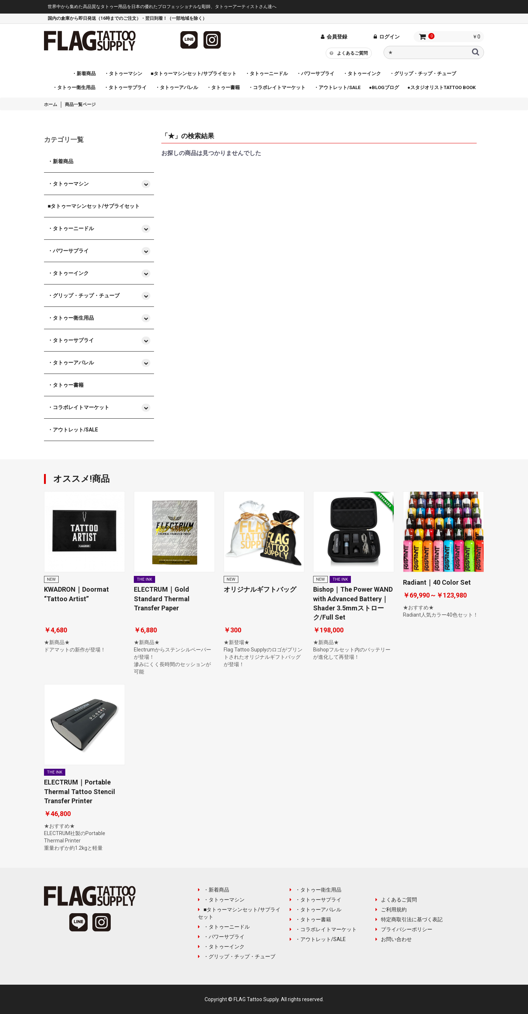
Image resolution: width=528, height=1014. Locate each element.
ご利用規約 (391, 909)
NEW (51, 579)
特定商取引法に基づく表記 (409, 919)
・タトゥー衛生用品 (315, 890)
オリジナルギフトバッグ (260, 589)
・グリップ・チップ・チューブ (236, 956)
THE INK (144, 579)
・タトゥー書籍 (310, 919)
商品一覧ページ (80, 104)
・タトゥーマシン (221, 900)
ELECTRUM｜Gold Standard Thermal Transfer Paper (162, 598)
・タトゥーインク (221, 946)
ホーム (50, 104)
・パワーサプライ (221, 937)
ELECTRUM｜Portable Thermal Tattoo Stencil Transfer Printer (79, 791)
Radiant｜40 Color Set (437, 582)
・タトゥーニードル (224, 927)
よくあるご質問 (349, 52)
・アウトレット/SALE (318, 939)
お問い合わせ (393, 939)
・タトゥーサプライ (315, 900)
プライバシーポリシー (403, 929)
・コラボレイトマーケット (323, 929)
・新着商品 (213, 890)
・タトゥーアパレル (315, 909)
